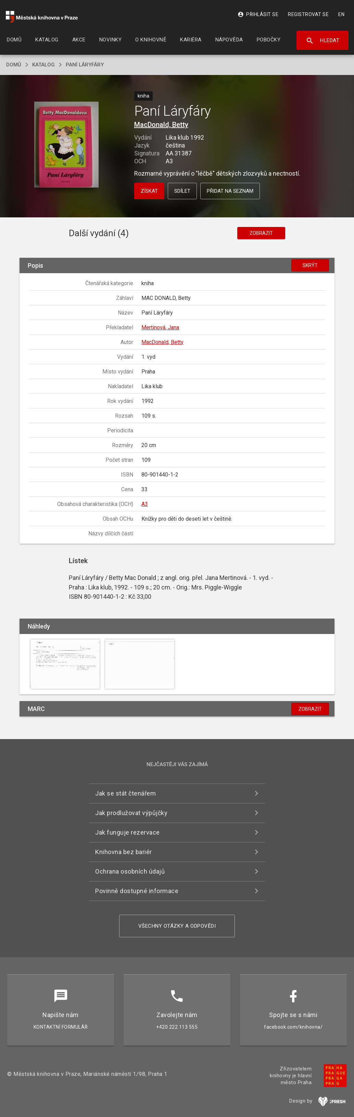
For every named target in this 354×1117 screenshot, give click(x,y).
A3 (144, 504)
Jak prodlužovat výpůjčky (131, 812)
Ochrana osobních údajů (130, 871)
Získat (149, 191)
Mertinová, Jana (160, 327)
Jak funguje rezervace (127, 832)
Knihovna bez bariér (123, 851)
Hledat (323, 41)
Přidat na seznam (230, 191)
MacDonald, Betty (161, 124)
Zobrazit (261, 233)
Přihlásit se (258, 14)
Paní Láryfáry (85, 65)
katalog (43, 65)
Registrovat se (308, 14)
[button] (66, 145)
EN (341, 14)
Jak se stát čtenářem (125, 793)
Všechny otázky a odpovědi (177, 926)
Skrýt (310, 265)
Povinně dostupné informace (136, 890)
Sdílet (182, 191)
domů (13, 65)
